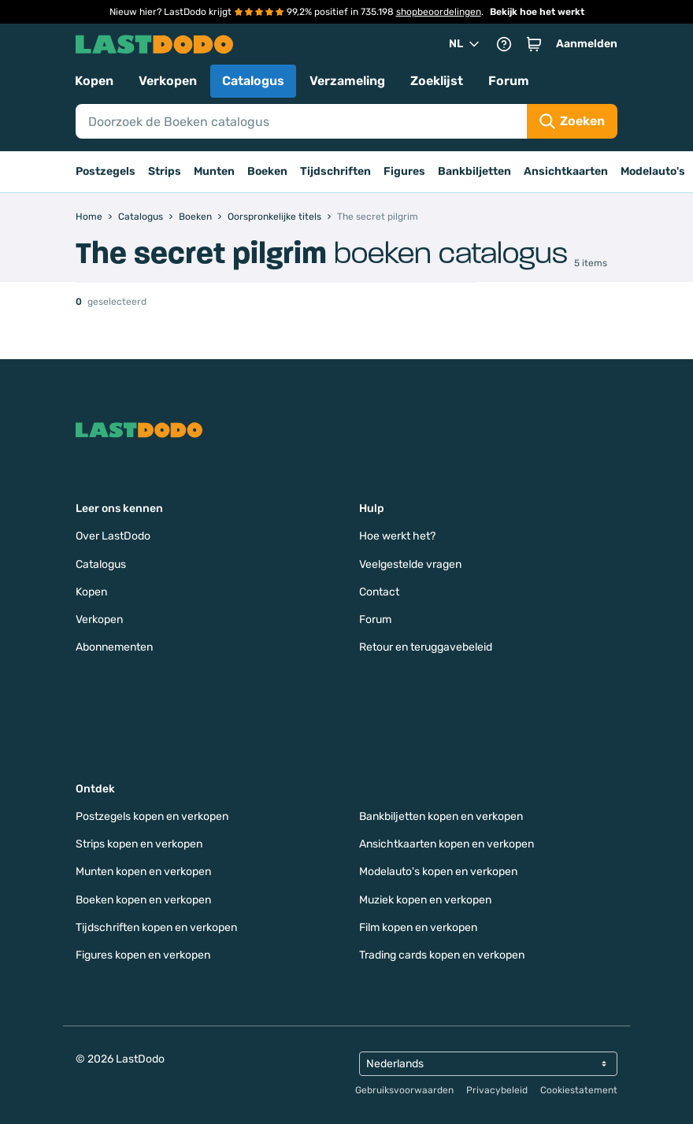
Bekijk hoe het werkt (537, 11)
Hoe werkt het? (397, 536)
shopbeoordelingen (438, 11)
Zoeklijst (436, 80)
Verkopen (168, 80)
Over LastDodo (113, 536)
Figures (404, 171)
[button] (534, 44)
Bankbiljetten (474, 171)
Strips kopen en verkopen (139, 844)
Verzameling (347, 80)
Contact (379, 592)
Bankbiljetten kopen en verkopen (441, 816)
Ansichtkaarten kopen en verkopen (446, 844)
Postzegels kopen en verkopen (152, 816)
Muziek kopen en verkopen (425, 900)
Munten (214, 171)
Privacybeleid (497, 1090)
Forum (508, 80)
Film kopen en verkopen (418, 927)
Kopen (94, 80)
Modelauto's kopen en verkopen (438, 871)
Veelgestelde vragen (410, 564)
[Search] (301, 121)
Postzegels (105, 171)
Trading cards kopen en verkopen (441, 955)
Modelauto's (653, 171)
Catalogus (253, 80)
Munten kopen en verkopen (143, 871)
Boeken (267, 171)
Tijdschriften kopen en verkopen (156, 927)
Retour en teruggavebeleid (425, 647)
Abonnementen (114, 647)
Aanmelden (586, 43)
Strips (164, 171)
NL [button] (465, 44)
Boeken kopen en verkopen (143, 900)
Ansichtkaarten (566, 171)
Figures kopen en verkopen (143, 955)
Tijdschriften (335, 171)
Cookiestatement (578, 1090)
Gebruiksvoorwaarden (404, 1090)
